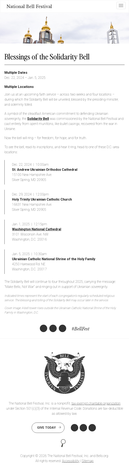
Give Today (46, 428)
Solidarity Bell (38, 119)
